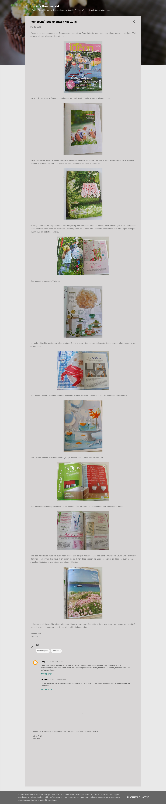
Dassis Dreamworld (45, 6)
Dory (43, 661)
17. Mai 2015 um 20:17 (54, 662)
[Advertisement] (83, 762)
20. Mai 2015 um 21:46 (58, 680)
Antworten (46, 674)
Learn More (133, 797)
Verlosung (56, 651)
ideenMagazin (43, 651)
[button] (134, 22)
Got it (145, 797)
